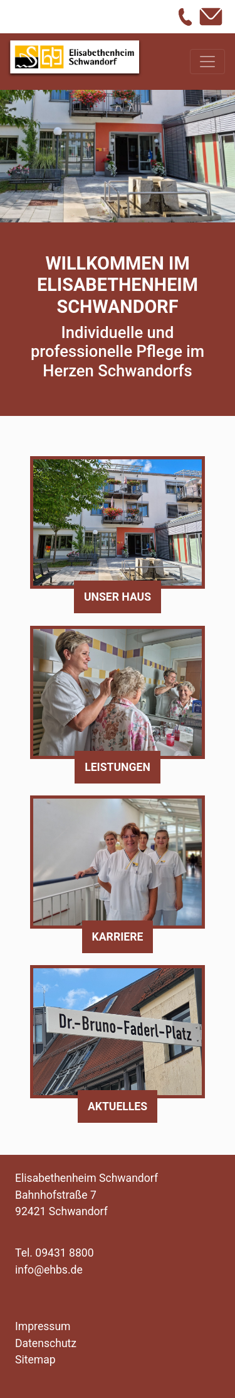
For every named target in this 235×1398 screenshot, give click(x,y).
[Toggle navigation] (207, 61)
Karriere (118, 937)
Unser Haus (117, 597)
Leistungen (117, 767)
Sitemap (35, 1359)
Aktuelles (117, 1106)
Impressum (43, 1326)
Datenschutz (45, 1343)
